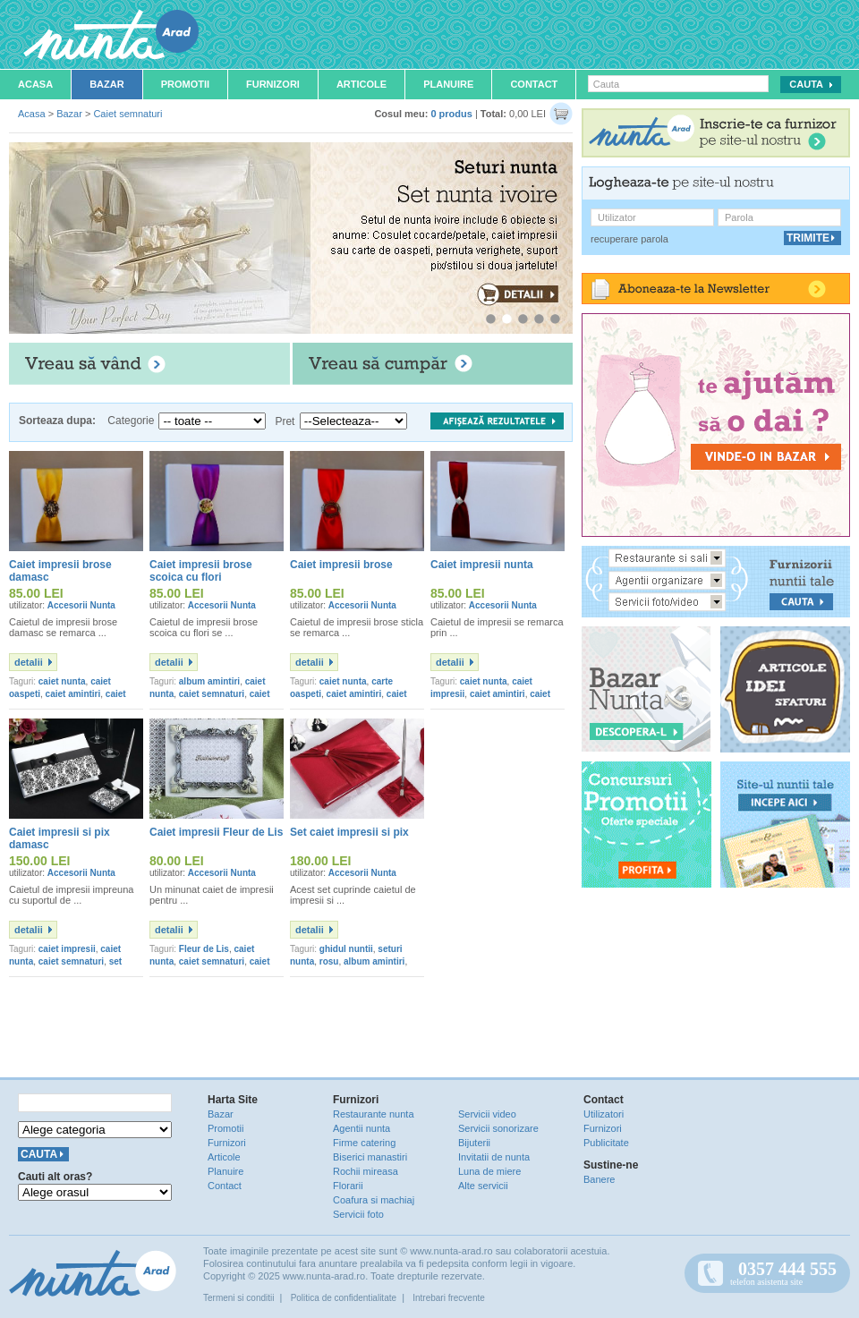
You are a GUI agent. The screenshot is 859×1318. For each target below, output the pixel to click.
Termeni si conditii (238, 1298)
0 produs (451, 113)
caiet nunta (62, 681)
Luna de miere (489, 1171)
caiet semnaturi (211, 694)
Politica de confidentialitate (343, 1298)
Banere (599, 1179)
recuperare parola (629, 239)
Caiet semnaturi (127, 113)
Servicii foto (358, 1214)
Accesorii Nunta (81, 605)
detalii (28, 662)
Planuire (448, 84)
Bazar (106, 84)
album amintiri (209, 681)
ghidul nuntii (346, 949)
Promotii (185, 84)
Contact (533, 84)
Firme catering (364, 1142)
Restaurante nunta (373, 1114)
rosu (329, 961)
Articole (361, 84)
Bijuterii (474, 1142)
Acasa (35, 84)
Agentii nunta (361, 1128)
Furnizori (273, 84)
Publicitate (606, 1142)
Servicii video (487, 1114)
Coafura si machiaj (373, 1200)
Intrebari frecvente (448, 1298)
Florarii (348, 1185)
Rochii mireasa (365, 1171)
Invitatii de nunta (494, 1157)
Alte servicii (483, 1185)
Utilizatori (603, 1114)
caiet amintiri (73, 694)
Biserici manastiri (370, 1157)
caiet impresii (67, 949)
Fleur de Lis (204, 949)
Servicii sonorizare (498, 1128)
